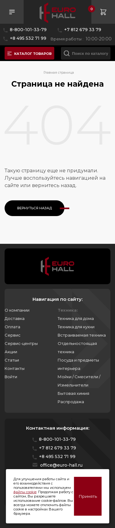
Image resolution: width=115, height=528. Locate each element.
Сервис (13, 335)
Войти (11, 376)
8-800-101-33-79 (28, 29)
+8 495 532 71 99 (28, 38)
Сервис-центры (21, 343)
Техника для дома (76, 318)
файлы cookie (24, 492)
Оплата (12, 326)
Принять (88, 496)
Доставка (15, 318)
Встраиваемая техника (82, 335)
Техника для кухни (76, 326)
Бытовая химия (73, 393)
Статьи (12, 360)
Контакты (15, 368)
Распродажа (71, 401)
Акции (11, 351)
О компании (17, 310)
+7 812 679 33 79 (82, 29)
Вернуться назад (34, 208)
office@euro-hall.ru (61, 465)
